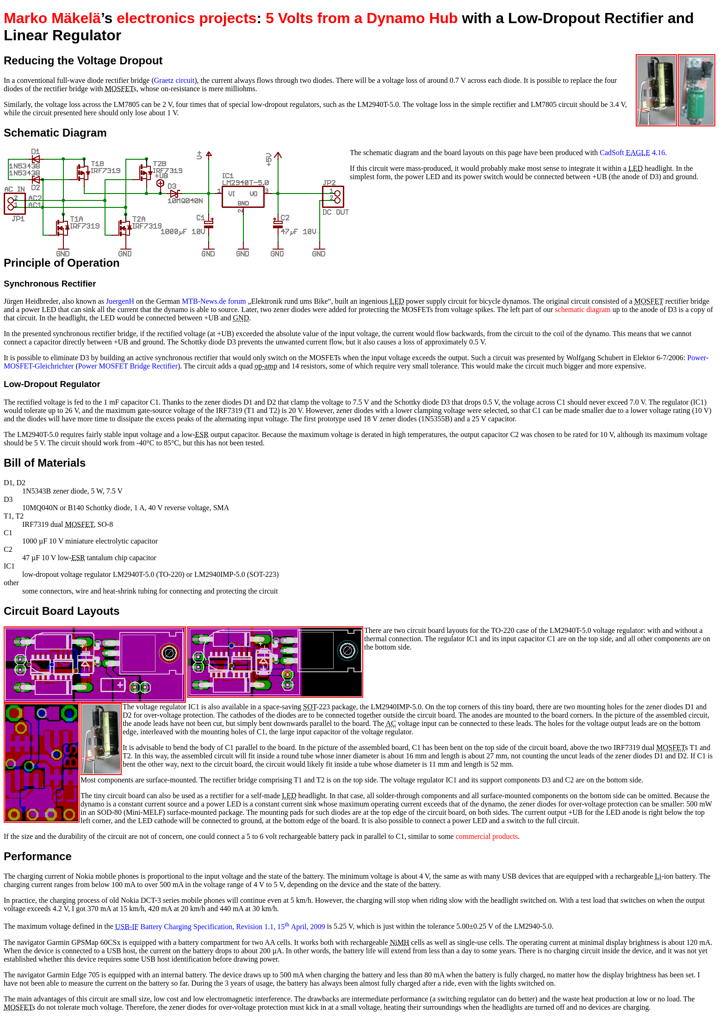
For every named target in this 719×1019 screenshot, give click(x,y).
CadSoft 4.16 (632, 152)
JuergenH (120, 301)
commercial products (487, 836)
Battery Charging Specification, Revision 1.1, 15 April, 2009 (220, 927)
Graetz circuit (174, 80)
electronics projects (186, 18)
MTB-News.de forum (214, 301)
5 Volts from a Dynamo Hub (362, 18)
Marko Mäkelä (52, 18)
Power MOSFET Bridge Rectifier (128, 366)
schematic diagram (582, 309)
